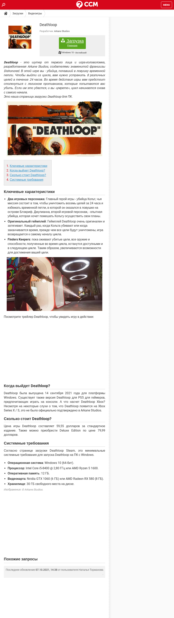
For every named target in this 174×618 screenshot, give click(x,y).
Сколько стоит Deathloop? (28, 175)
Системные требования (26, 179)
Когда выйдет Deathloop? (27, 170)
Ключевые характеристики (28, 166)
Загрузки (17, 13)
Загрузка (72, 42)
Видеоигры (35, 13)
